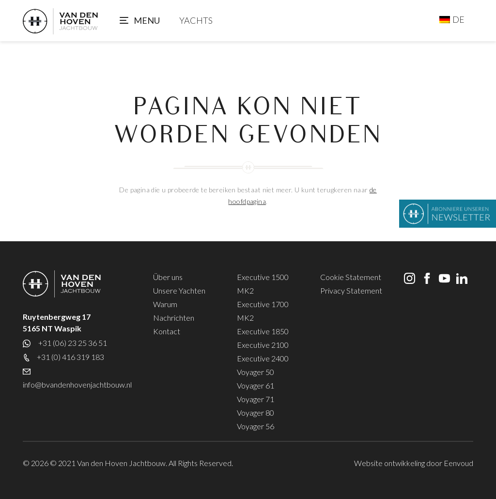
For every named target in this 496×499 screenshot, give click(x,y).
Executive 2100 (263, 344)
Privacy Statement (351, 290)
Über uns (168, 276)
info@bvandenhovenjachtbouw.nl (77, 384)
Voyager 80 (255, 412)
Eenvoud (458, 463)
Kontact (166, 331)
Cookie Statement (350, 276)
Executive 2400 (263, 358)
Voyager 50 (255, 371)
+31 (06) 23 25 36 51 (72, 342)
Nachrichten (173, 317)
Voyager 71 (255, 399)
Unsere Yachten (179, 290)
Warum (165, 304)
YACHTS (196, 20)
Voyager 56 (255, 426)
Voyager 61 (255, 385)
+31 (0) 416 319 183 (70, 356)
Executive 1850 (263, 331)
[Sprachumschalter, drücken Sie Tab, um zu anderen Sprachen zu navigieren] (452, 19)
